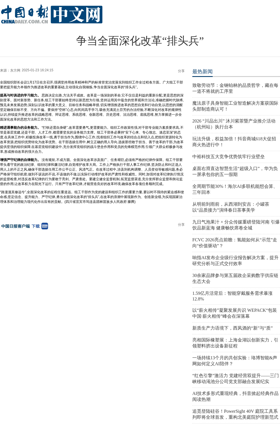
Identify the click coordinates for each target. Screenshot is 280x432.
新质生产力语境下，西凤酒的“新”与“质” (232, 328)
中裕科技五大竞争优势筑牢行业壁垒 (228, 156)
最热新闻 (202, 71)
